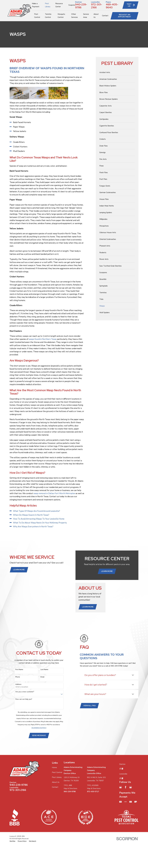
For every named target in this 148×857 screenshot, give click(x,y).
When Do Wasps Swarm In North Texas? (31, 515)
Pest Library (57, 777)
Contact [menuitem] (105, 15)
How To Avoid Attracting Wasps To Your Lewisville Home (38, 519)
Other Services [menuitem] (74, 15)
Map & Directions (70, 788)
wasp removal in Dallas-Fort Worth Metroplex (54, 493)
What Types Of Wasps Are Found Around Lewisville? (36, 511)
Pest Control (57, 772)
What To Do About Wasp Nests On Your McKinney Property (40, 522)
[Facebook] (125, 787)
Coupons (71, 5)
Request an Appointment (124, 16)
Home (54, 767)
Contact (55, 787)
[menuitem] (117, 72)
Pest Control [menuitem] (37, 15)
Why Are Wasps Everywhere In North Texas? (33, 526)
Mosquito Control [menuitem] (61, 15)
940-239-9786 (81, 6)
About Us (55, 782)
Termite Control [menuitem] (48, 15)
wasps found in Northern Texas (42, 339)
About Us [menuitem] (96, 15)
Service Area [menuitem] (86, 15)
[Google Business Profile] (120, 787)
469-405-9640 (112, 6)
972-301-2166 (96, 6)
